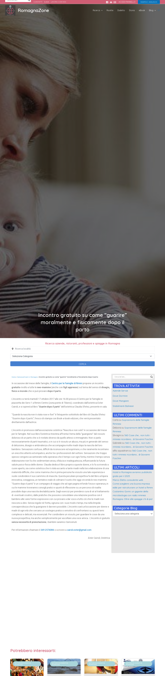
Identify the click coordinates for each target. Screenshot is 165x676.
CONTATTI (38, 2)
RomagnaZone (33, 10)
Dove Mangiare (121, 400)
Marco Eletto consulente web (128, 487)
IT (159, 10)
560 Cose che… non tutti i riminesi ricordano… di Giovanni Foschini (132, 439)
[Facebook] (107, 2)
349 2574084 (47, 530)
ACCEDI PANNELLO (127, 2)
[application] (105, 10)
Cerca (82, 364)
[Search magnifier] (151, 377)
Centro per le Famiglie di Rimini (67, 383)
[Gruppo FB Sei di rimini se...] (111, 2)
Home (14, 377)
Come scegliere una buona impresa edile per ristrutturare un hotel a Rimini (132, 495)
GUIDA (46, 2)
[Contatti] (115, 2)
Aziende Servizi (121, 390)
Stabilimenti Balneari (124, 406)
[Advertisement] (82, 602)
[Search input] (132, 377)
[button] (149, 2)
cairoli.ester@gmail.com (79, 530)
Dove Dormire (120, 395)
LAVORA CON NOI (58, 2)
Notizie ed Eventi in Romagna (27, 377)
